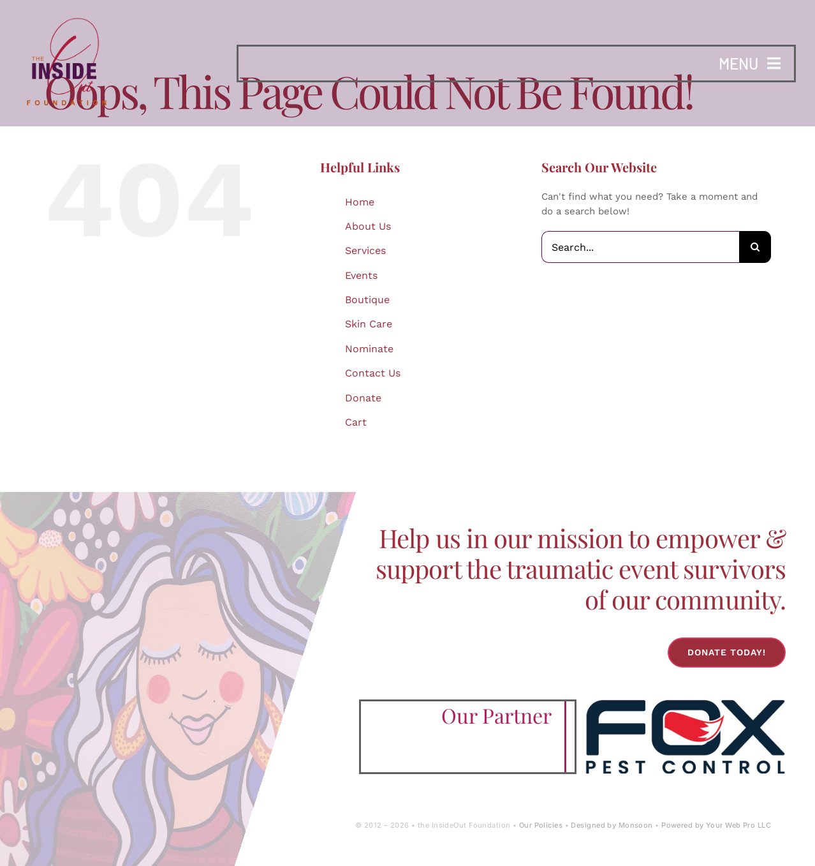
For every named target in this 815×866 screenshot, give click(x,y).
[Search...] (640, 247)
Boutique (367, 300)
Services (365, 250)
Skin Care (368, 324)
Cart (356, 422)
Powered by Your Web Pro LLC (716, 825)
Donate (363, 398)
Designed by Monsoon (611, 825)
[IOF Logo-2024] (67, 14)
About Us (368, 226)
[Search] (755, 247)
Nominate (369, 349)
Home (359, 202)
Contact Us (372, 373)
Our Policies (540, 825)
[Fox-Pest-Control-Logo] (685, 704)
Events (361, 275)
